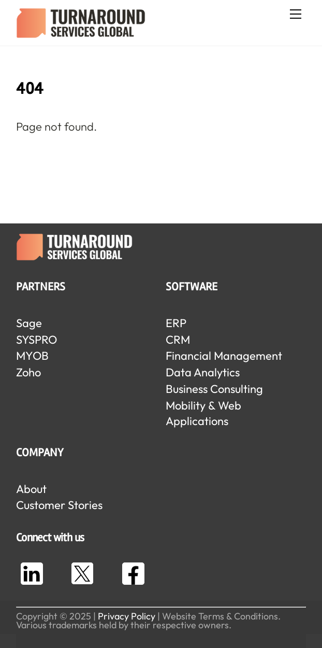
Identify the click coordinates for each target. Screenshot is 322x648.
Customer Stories (59, 505)
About (31, 489)
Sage (29, 323)
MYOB (32, 355)
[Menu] (295, 14)
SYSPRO (36, 339)
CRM (178, 339)
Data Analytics (203, 372)
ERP (176, 323)
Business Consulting (214, 389)
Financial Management (224, 355)
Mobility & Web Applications (203, 413)
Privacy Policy (126, 616)
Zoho (28, 372)
